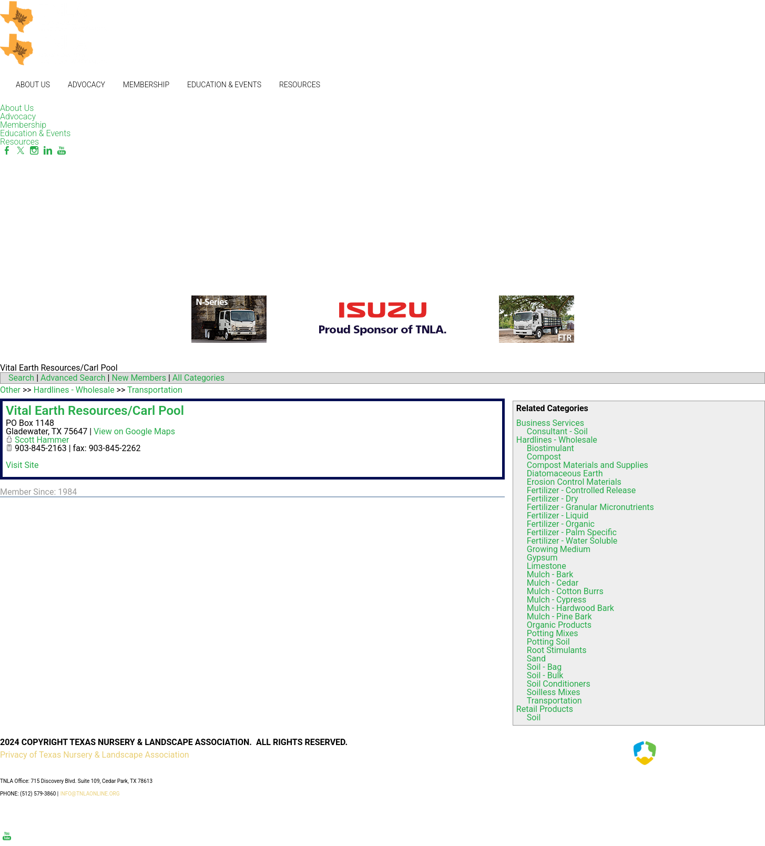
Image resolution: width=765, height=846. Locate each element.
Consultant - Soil (557, 431)
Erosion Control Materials (574, 482)
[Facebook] (7, 151)
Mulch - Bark (550, 574)
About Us (33, 84)
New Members (138, 378)
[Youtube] (61, 151)
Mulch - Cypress (556, 600)
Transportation (554, 701)
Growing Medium (558, 549)
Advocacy (86, 84)
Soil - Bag (544, 667)
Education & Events (224, 84)
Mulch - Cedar (552, 583)
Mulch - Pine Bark (559, 616)
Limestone (546, 566)
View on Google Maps (134, 431)
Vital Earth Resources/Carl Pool (95, 410)
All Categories (198, 378)
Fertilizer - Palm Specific (572, 532)
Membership (146, 84)
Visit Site (22, 465)
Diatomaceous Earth (565, 473)
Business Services (550, 423)
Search (21, 378)
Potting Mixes (552, 633)
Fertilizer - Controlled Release (581, 490)
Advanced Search (73, 378)
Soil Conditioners (558, 684)
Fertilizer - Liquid (557, 516)
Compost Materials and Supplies (587, 465)
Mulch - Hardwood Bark (570, 608)
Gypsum (542, 558)
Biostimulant (550, 448)
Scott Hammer (42, 440)
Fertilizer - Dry (552, 499)
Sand (536, 659)
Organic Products (559, 625)
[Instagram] (34, 151)
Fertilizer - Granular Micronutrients (590, 507)
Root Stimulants (557, 650)
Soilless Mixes (553, 692)
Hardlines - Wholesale (556, 440)
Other (10, 390)
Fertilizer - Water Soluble (572, 541)
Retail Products (544, 709)
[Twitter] (20, 151)
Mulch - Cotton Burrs (565, 591)
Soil (533, 717)
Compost (544, 457)
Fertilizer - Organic (561, 524)
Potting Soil (548, 642)
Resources (299, 84)
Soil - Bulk (545, 675)
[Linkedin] (48, 151)
